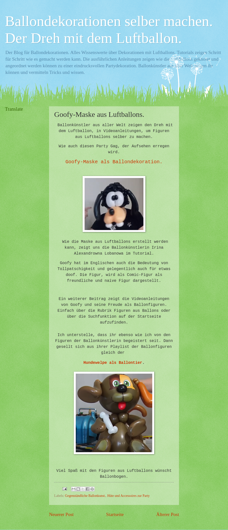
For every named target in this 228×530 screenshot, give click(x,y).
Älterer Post (167, 514)
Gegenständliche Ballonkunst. (85, 496)
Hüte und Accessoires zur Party (128, 496)
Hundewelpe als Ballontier (112, 363)
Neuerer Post (61, 514)
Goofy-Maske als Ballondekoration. (114, 162)
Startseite (115, 514)
